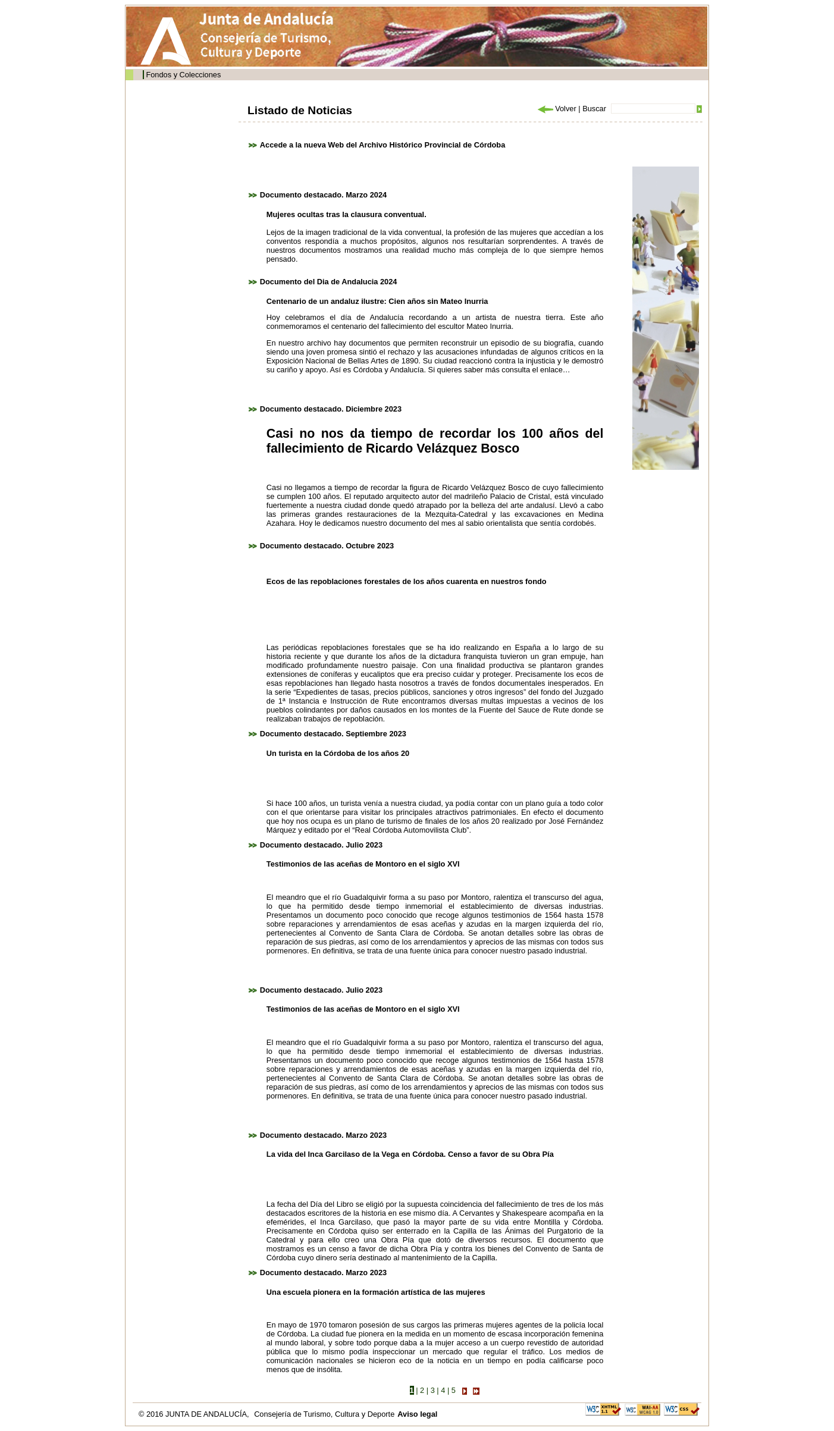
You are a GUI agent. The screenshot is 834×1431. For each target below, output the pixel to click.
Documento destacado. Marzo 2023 (323, 1135)
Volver (556, 108)
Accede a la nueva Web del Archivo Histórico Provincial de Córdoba (382, 144)
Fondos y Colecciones (183, 74)
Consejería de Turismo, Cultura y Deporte (324, 1414)
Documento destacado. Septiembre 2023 (333, 733)
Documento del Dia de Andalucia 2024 (328, 281)
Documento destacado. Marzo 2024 (323, 194)
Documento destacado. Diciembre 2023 (331, 408)
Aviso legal (417, 1414)
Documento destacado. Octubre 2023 (327, 545)
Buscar (594, 108)
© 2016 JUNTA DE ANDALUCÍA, (195, 1414)
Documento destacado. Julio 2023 (321, 844)
